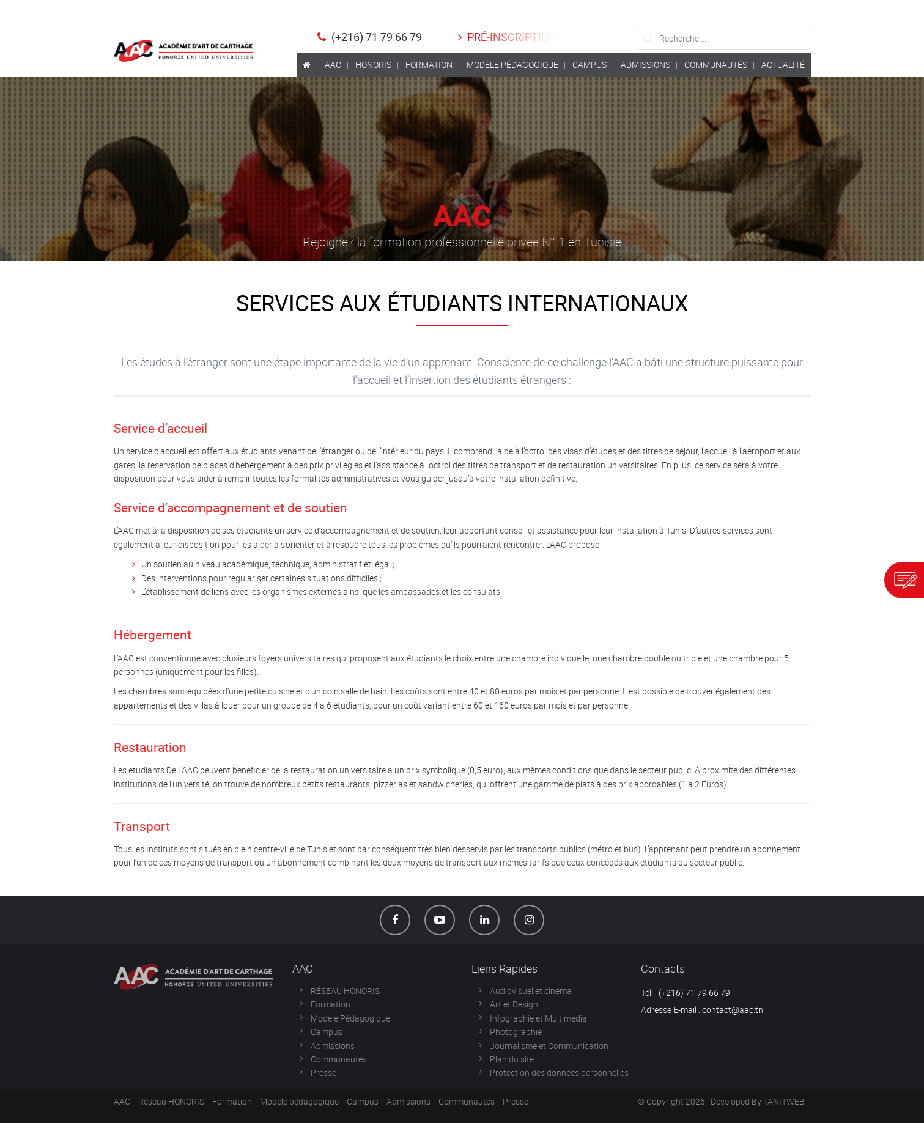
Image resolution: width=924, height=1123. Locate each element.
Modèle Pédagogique (350, 1018)
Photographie (516, 1031)
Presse (323, 1072)
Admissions (333, 1045)
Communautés (339, 1059)
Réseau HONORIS (171, 1101)
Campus (326, 1031)
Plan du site (512, 1059)
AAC (122, 1101)
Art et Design (514, 1004)
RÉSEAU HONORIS (345, 990)
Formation (330, 1004)
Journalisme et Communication (549, 1045)
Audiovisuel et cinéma (531, 990)
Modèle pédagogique (299, 1101)
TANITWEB (784, 1101)
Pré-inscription (505, 36)
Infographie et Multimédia (538, 1018)
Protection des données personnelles (559, 1072)
